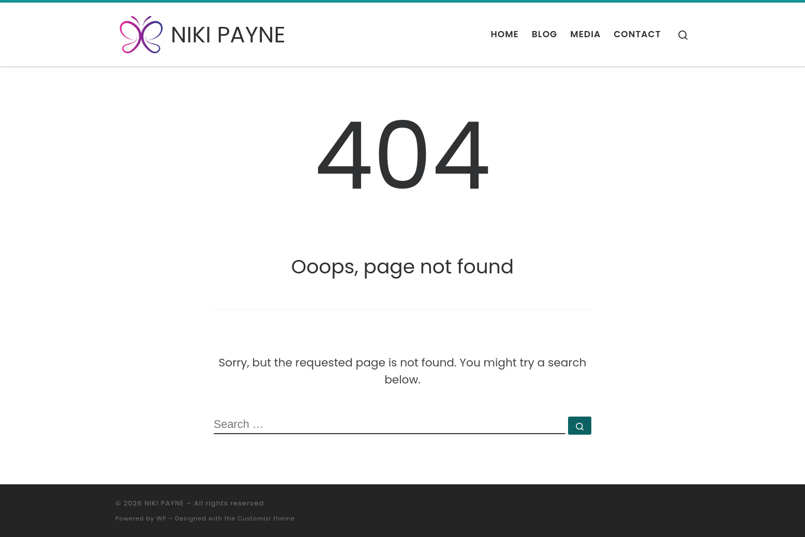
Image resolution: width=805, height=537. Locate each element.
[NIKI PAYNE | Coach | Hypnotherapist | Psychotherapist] (141, 33)
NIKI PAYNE (164, 503)
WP (161, 518)
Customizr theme (266, 518)
